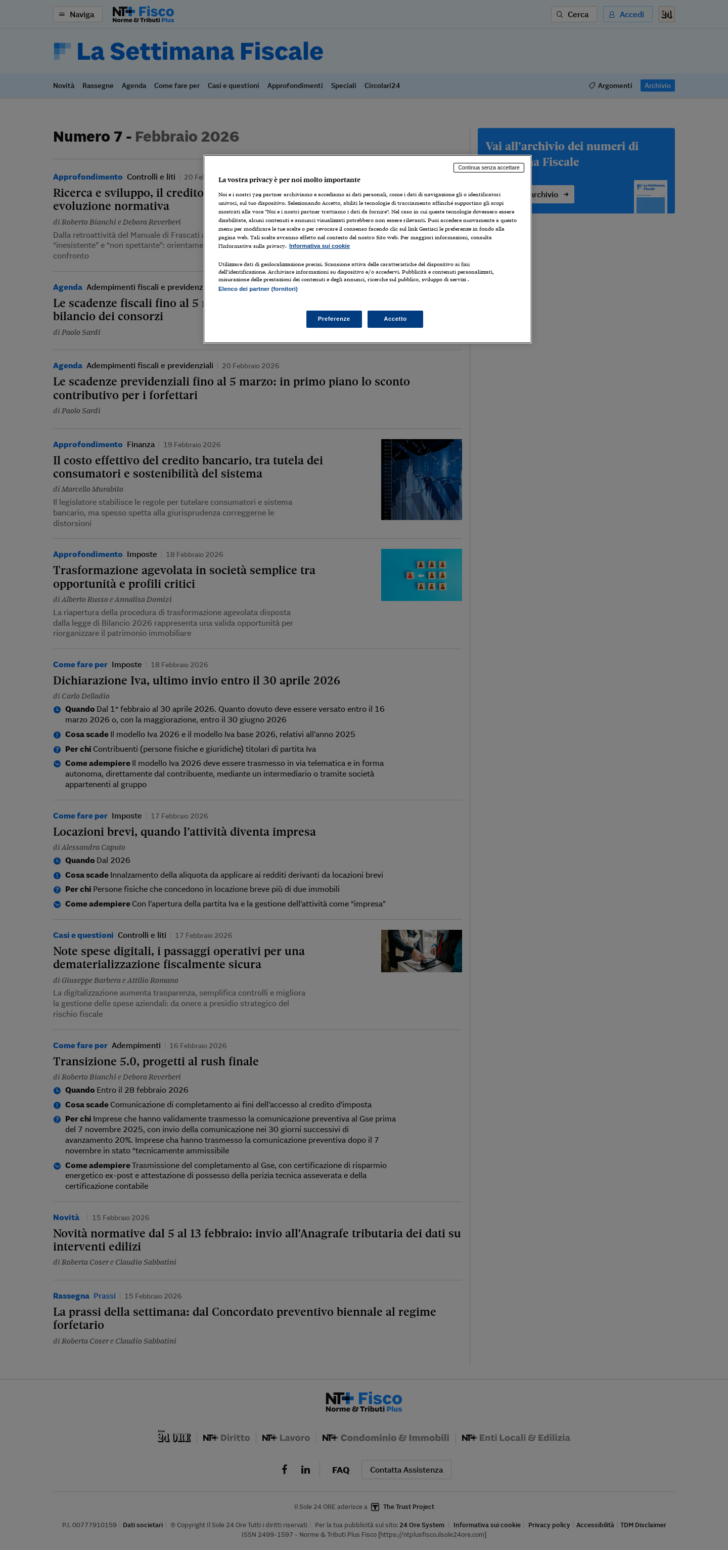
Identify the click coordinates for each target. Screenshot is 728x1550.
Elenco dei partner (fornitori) (258, 289)
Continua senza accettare (489, 167)
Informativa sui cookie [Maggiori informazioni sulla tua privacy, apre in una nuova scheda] (319, 246)
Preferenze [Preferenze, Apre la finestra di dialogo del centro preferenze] (334, 319)
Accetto (395, 319)
